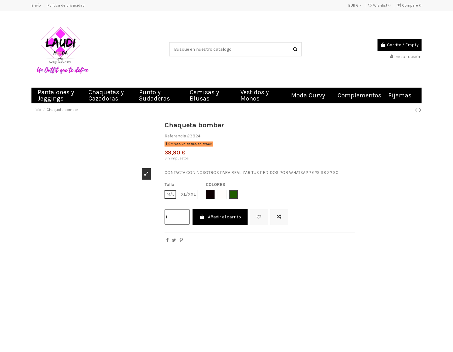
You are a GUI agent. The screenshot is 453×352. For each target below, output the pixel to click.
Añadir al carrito (220, 217)
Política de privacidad (66, 5)
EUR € (355, 5)
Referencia (175, 136)
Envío (36, 5)
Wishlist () (380, 5)
